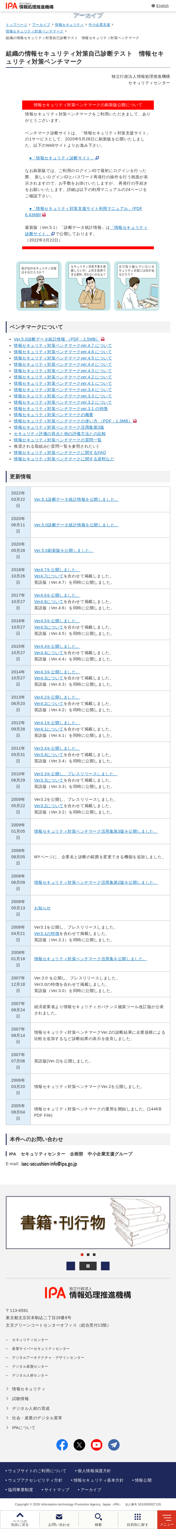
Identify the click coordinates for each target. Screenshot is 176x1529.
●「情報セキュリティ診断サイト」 (62, 158)
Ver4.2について (49, 703)
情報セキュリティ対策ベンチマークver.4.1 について (63, 383)
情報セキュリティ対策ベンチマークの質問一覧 (58, 440)
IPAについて (23, 1427)
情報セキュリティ (69, 25)
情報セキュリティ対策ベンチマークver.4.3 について (63, 370)
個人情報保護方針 (94, 1470)
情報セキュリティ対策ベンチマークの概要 (53, 414)
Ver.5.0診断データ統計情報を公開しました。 (76, 525)
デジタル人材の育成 (31, 1408)
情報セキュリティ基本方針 (99, 1480)
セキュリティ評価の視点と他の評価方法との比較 (60, 433)
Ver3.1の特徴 (47, 933)
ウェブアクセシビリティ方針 (35, 1480)
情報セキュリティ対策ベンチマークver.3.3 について (63, 396)
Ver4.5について (49, 627)
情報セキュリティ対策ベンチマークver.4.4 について (63, 364)
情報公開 (143, 1480)
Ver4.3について (49, 678)
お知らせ (42, 908)
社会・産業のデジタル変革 (37, 1418)
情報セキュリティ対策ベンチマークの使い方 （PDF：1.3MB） (73, 421)
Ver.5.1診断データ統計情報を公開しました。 (76, 499)
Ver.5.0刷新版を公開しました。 (64, 550)
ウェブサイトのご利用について (37, 1470)
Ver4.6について (49, 601)
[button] (70, 1266)
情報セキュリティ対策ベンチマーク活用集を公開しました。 (90, 958)
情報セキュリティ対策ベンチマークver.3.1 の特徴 (61, 408)
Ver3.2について (49, 805)
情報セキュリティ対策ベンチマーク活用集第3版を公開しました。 (96, 831)
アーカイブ (41, 25)
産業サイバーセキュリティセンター (41, 1349)
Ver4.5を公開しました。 (57, 620)
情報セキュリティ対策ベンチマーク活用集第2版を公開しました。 (96, 882)
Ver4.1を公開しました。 (57, 722)
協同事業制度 (20, 1489)
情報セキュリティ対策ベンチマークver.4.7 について (63, 345)
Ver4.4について (49, 652)
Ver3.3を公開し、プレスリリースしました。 (76, 774)
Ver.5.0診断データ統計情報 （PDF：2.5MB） (57, 339)
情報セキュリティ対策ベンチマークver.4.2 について (63, 377)
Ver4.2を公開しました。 (57, 697)
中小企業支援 (99, 25)
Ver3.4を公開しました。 (57, 748)
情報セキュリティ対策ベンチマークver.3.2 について (63, 402)
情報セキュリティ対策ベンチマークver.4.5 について (63, 358)
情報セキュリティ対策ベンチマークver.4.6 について (63, 351)
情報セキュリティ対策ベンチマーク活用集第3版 (59, 427)
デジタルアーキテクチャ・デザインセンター (48, 1358)
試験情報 (20, 1398)
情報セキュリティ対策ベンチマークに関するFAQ (60, 452)
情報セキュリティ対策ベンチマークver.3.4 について (63, 389)
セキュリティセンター (30, 1340)
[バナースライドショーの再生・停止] (88, 1266)
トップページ (16, 25)
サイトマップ (56, 1489)
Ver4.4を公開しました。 (57, 646)
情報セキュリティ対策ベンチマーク (35, 31)
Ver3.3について (49, 780)
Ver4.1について (49, 729)
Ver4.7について (49, 576)
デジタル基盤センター (30, 1366)
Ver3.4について (49, 754)
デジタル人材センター (30, 1375)
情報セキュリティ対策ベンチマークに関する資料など (64, 459)
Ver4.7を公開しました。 (57, 569)
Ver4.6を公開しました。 (57, 595)
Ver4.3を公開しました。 (57, 672)
